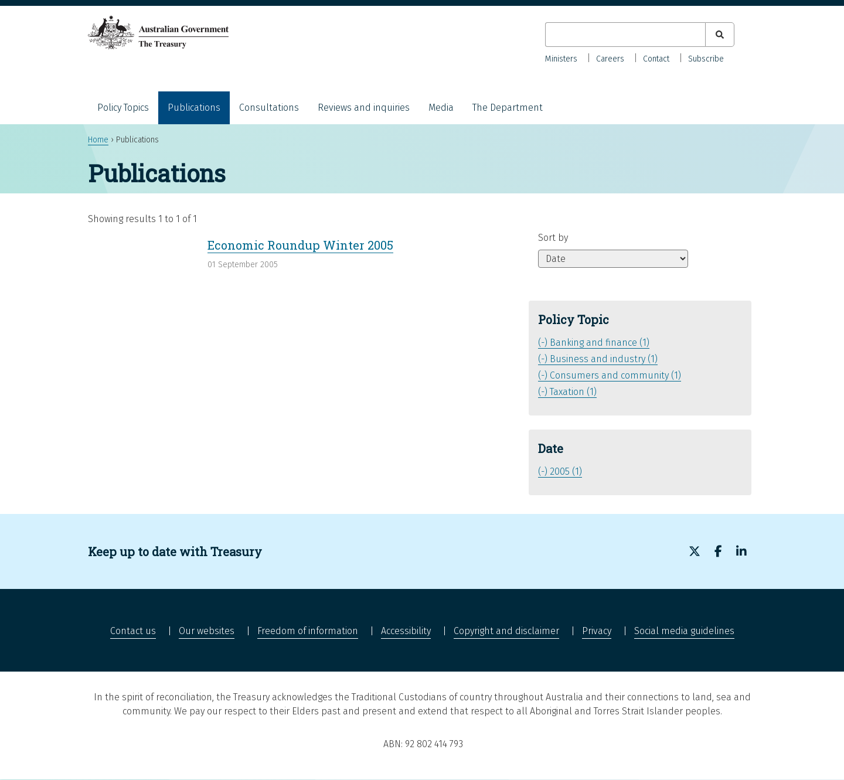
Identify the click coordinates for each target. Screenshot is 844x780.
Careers (610, 59)
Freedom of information (307, 630)
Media (441, 107)
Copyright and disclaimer (506, 630)
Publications (194, 107)
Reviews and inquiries (364, 107)
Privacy (596, 630)
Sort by (553, 237)
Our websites (206, 630)
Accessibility (406, 630)
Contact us (133, 630)
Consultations (269, 107)
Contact (656, 59)
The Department (507, 107)
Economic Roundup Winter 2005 (300, 245)
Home (98, 140)
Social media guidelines (684, 630)
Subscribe (706, 59)
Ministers (561, 59)
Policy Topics (123, 107)
